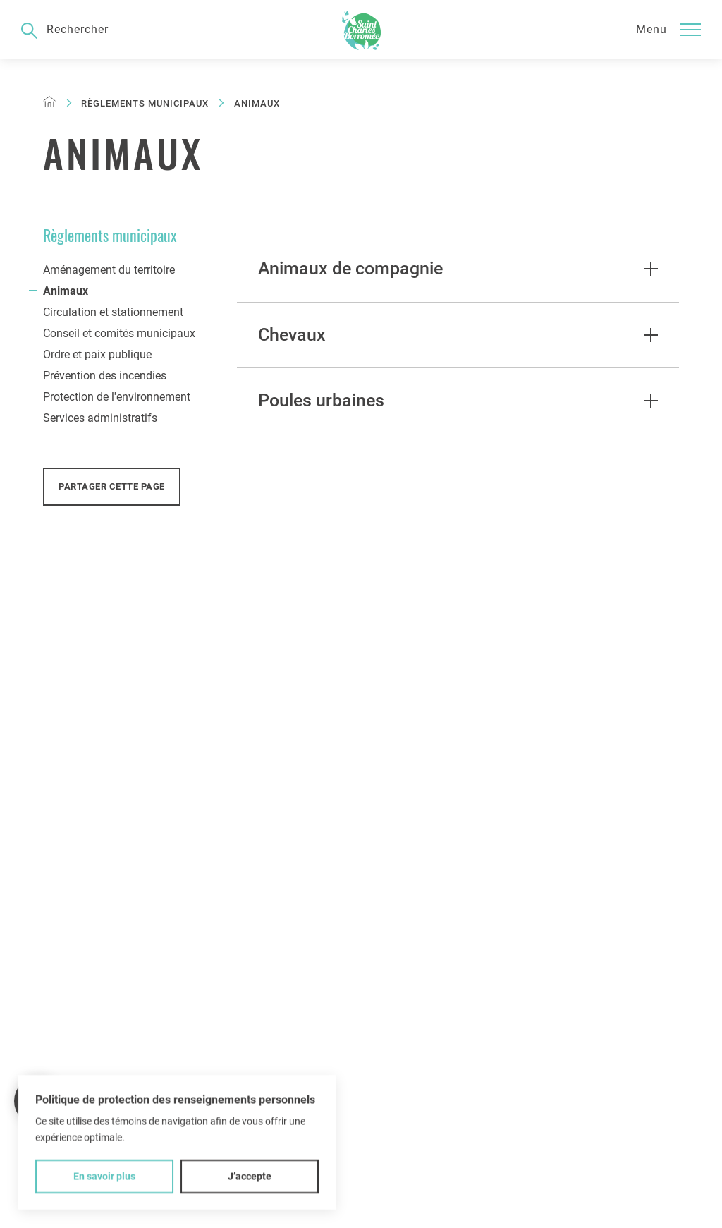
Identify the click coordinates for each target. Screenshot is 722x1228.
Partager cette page (112, 486)
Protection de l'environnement (116, 396)
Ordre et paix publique (97, 354)
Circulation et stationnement (113, 312)
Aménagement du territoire (109, 269)
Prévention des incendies (104, 375)
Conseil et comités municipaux (119, 333)
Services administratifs (100, 418)
